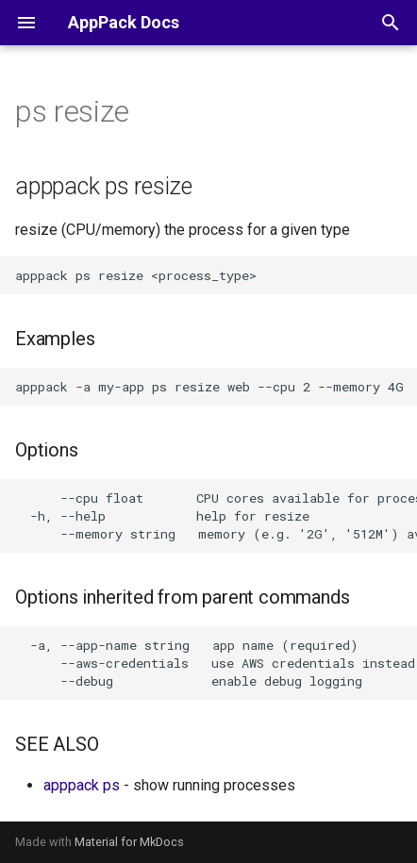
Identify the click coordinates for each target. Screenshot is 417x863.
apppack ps (81, 785)
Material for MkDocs (129, 842)
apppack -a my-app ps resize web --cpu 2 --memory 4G (209, 386)
